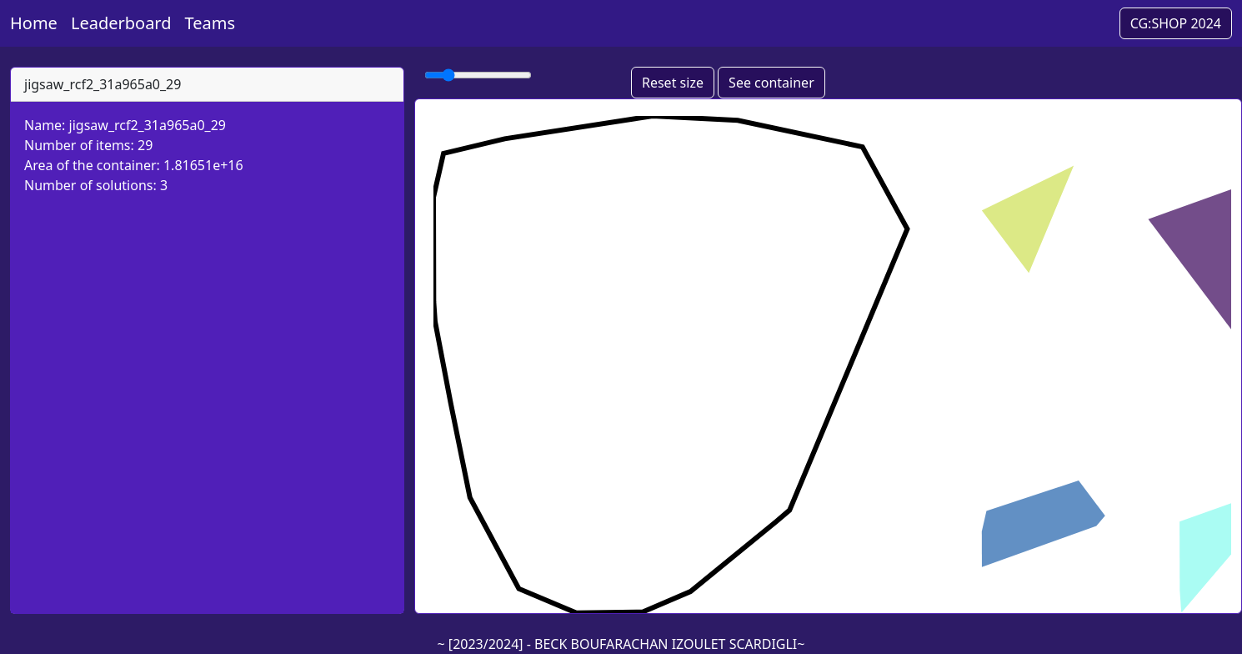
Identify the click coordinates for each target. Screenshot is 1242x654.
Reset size (673, 82)
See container (771, 82)
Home (34, 23)
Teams (210, 23)
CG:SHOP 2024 (1175, 23)
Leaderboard (121, 23)
